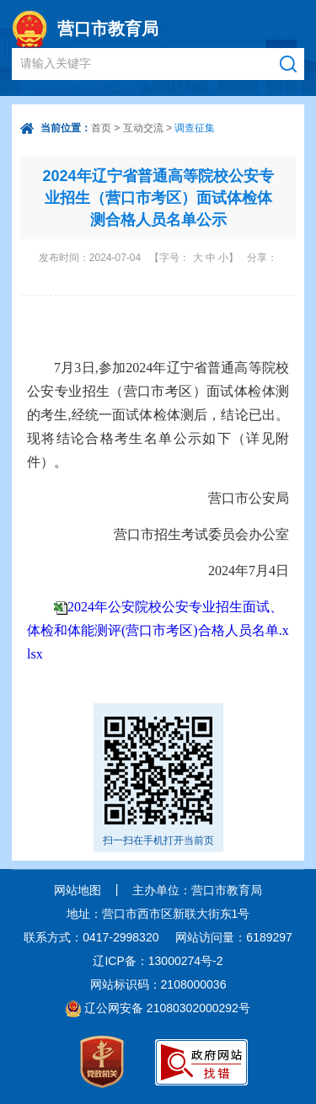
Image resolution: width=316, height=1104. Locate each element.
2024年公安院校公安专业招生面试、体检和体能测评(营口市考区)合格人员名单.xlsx (158, 630)
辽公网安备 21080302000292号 (167, 1008)
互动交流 (143, 128)
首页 (101, 128)
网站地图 (77, 890)
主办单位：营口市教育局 (197, 890)
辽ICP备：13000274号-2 (157, 961)
